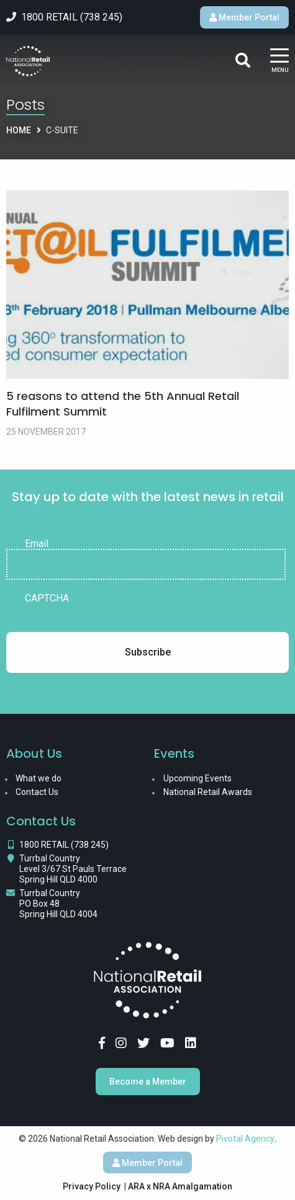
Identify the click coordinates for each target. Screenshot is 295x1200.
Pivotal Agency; (246, 1139)
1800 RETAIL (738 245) (64, 845)
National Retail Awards (207, 792)
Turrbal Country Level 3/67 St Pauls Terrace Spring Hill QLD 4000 (73, 868)
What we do (38, 778)
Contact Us (37, 792)
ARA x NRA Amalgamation (180, 1186)
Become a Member (147, 1082)
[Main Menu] (279, 61)
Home (18, 130)
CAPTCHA (47, 598)
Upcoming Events (197, 778)
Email (36, 544)
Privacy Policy (91, 1186)
